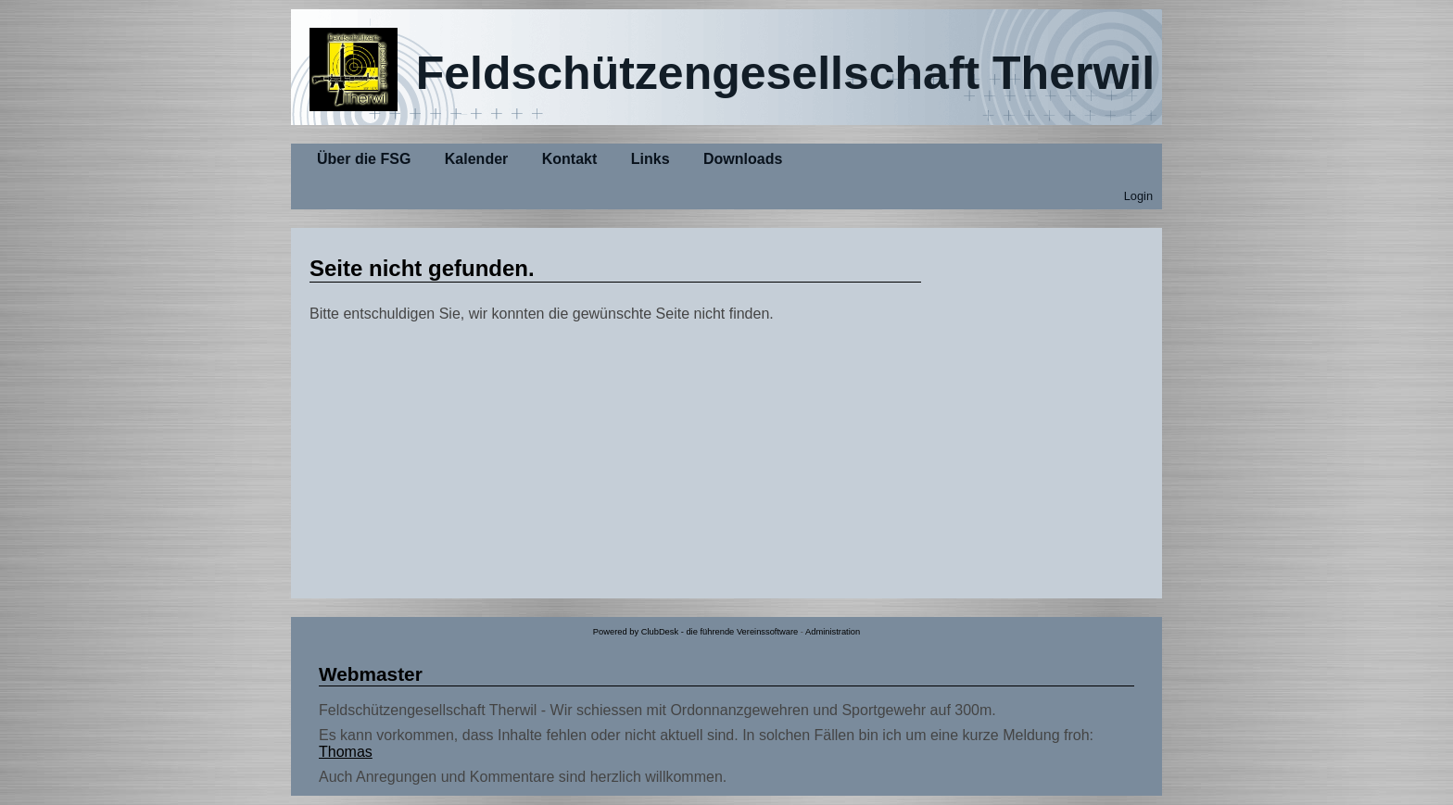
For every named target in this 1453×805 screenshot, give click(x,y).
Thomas (346, 752)
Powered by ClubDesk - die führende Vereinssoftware (695, 631)
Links (650, 159)
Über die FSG (364, 159)
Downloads (742, 159)
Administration (832, 631)
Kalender (476, 159)
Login (1138, 196)
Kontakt (570, 159)
